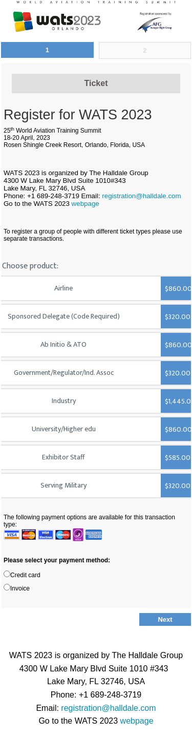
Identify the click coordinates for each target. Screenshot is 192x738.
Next (165, 619)
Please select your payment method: (57, 560)
